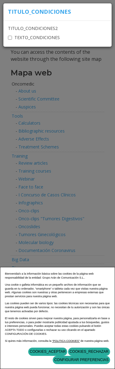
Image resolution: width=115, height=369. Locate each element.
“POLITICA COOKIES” (66, 340)
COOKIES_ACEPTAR (48, 351)
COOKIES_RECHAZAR (89, 351)
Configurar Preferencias (81, 360)
